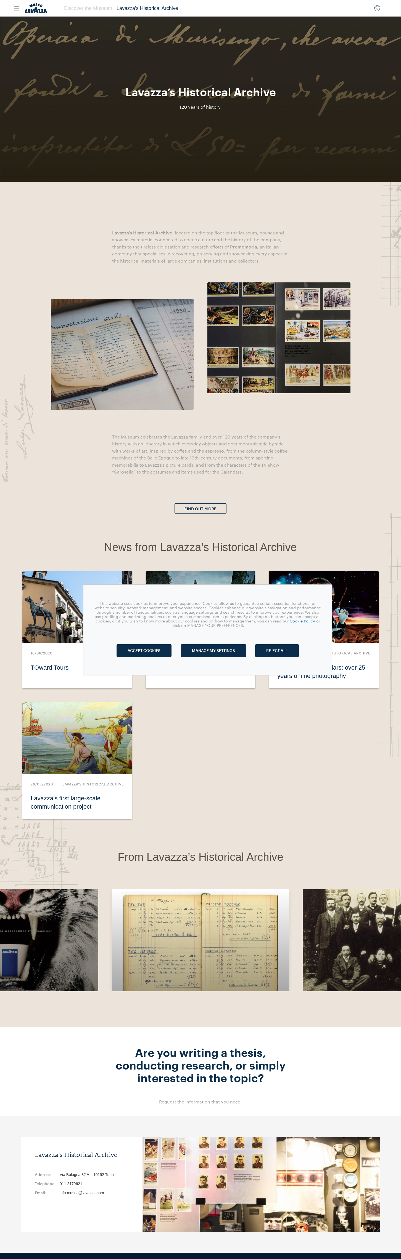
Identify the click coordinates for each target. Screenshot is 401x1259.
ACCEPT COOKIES (144, 650)
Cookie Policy (302, 621)
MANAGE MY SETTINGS (213, 650)
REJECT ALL (277, 650)
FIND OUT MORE (200, 508)
